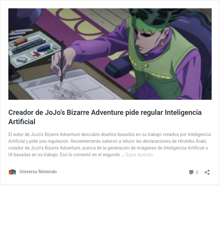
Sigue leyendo (139, 154)
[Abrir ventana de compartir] (207, 170)
